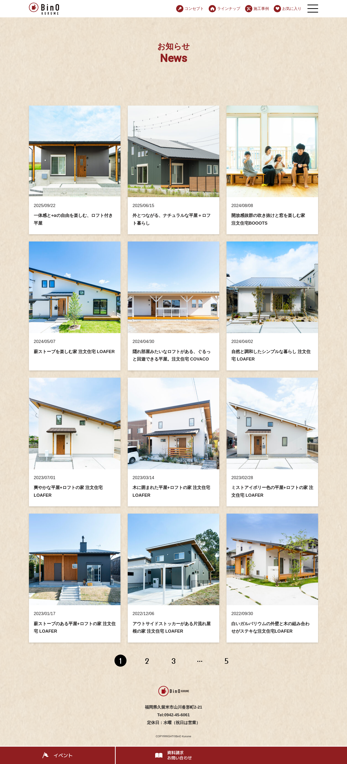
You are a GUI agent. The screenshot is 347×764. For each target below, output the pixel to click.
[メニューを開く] (312, 9)
